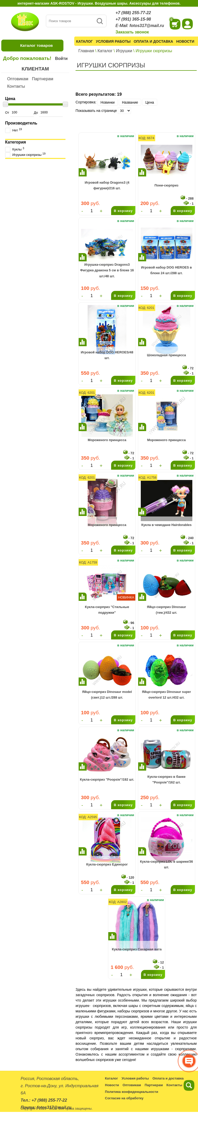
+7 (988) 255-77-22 (133, 13)
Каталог (84, 41)
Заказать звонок (132, 32)
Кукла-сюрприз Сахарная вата (137, 949)
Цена (149, 102)
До (48, 112)
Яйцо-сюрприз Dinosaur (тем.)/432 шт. (166, 609)
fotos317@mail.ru (146, 25)
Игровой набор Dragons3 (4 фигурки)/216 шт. (107, 185)
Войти (61, 58)
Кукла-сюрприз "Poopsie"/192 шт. (107, 779)
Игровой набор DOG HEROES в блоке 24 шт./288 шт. (166, 270)
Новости (185, 41)
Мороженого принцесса (107, 440)
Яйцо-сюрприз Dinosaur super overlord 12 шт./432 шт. (166, 694)
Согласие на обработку (124, 1098)
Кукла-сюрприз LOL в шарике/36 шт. (166, 864)
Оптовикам (17, 79)
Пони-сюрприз (166, 185)
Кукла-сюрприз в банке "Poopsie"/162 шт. (166, 779)
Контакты (16, 86)
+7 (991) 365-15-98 (133, 19)
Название (130, 102)
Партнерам (42, 79)
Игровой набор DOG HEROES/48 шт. (107, 355)
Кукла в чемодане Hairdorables (166, 525)
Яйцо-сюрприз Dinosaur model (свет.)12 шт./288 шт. (107, 694)
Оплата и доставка (153, 41)
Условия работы (113, 41)
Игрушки (124, 51)
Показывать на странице (96, 111)
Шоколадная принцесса (166, 355)
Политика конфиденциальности (131, 1092)
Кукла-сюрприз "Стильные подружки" (107, 609)
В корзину (123, 211)
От (19, 112)
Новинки (108, 102)
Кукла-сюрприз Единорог (107, 864)
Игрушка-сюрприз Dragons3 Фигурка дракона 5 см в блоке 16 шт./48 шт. (107, 270)
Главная (86, 51)
